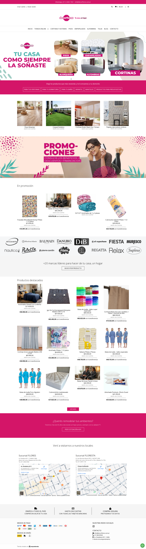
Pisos (71, 29)
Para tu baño (67, 89)
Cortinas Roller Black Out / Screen (87, 127)
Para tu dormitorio (50, 89)
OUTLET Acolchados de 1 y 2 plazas (87, 213)
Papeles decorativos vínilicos (116, 127)
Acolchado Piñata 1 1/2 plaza (59, 350)
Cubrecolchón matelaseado (58, 392)
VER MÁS (73, 409)
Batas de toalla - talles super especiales (87, 310)
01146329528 (98, 535)
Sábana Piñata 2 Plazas (87, 352)
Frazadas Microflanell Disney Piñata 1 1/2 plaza (29, 220)
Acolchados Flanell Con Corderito (29, 304)
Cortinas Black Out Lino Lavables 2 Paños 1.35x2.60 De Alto (116, 312)
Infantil (79, 89)
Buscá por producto (73, 268)
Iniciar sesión (31, 7)
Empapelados (80, 29)
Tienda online (41, 29)
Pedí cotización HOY (73, 429)
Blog (106, 29)
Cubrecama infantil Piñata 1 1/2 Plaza (116, 220)
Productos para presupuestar (108, 89)
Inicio (30, 29)
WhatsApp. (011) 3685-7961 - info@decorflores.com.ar (73, 2)
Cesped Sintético (58, 127)
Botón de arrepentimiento (101, 539)
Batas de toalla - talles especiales (116, 352)
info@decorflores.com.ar (101, 533)
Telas (100, 29)
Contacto (114, 29)
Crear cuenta (21, 7)
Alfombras (91, 29)
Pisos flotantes (30, 127)
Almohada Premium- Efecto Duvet (116, 392)
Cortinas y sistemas (58, 29)
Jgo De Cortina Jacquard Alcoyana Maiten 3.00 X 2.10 (58, 311)
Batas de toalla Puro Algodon (30, 392)
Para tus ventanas (31, 89)
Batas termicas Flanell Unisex (58, 209)
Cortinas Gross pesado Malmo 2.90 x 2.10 (30, 352)
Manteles (89, 89)
